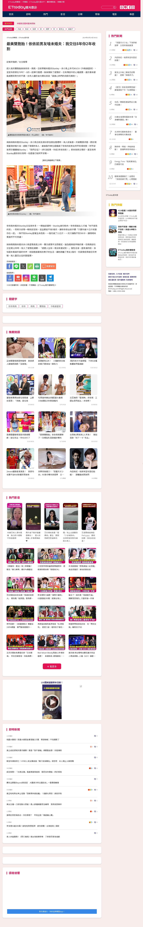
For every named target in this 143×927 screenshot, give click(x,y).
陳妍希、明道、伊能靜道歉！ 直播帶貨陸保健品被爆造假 (126, 148)
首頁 (11, 14)
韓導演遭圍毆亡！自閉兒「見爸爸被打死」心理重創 (126, 177)
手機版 (25, 2)
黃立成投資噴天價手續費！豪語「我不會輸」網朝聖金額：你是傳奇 (34, 750)
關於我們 (126, 274)
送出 (114, 7)
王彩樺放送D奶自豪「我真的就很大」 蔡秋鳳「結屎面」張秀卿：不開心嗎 (20, 598)
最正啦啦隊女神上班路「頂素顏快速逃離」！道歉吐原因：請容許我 (34, 793)
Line (125, 7)
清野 (47, 29)
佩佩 (32, 306)
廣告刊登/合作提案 (115, 277)
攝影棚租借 (51, 2)
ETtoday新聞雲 (14, 2)
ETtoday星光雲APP (37, 2)
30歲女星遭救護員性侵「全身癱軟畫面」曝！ (126, 118)
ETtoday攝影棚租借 (126, 249)
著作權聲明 (121, 280)
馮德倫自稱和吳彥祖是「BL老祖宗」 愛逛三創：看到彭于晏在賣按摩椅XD (51, 627)
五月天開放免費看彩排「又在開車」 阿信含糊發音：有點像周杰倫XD (20, 656)
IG (133, 7)
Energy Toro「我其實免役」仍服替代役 (126, 163)
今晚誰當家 (55, 306)
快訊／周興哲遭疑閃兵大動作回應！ (126, 103)
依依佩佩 (12, 306)
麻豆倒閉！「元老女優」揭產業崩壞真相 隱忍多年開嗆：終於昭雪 (34, 771)
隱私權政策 (112, 280)
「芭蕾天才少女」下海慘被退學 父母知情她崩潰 (126, 44)
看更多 (53, 666)
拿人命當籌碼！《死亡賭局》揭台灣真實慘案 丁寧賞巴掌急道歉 (33, 836)
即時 (28, 14)
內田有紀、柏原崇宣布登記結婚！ (126, 59)
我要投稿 (111, 274)
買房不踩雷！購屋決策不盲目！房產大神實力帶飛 (127, 229)
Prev (10, 519)
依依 (23, 306)
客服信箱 (126, 277)
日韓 (80, 14)
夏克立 (61, 29)
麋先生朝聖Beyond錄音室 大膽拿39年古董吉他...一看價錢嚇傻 (33, 782)
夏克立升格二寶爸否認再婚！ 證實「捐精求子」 (125, 73)
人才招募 (119, 274)
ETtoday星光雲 (23, 8)
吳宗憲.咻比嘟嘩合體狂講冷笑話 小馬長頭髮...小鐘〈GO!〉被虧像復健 (83, 656)
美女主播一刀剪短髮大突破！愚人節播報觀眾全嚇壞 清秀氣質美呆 (34, 804)
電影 (114, 14)
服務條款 (133, 277)
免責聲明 (129, 280)
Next (94, 519)
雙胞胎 (42, 306)
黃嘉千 (70, 29)
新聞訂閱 (60, 2)
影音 (63, 14)
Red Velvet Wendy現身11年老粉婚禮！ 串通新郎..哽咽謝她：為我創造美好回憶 (51, 656)
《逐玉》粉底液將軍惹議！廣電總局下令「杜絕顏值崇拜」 (126, 88)
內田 (19, 29)
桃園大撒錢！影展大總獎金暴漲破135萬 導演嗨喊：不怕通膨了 (33, 739)
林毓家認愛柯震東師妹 (26, 23)
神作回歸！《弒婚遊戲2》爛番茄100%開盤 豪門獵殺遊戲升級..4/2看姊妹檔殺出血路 (20, 627)
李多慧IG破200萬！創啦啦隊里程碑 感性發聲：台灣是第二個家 (33, 825)
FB (129, 7)
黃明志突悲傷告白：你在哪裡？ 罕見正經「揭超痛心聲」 (30, 815)
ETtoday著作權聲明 (46, 285)
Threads (121, 7)
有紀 (27, 29)
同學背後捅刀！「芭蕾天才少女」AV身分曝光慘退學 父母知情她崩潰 (51, 474)
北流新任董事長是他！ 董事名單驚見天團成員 (126, 133)
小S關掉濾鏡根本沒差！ (52, 682)
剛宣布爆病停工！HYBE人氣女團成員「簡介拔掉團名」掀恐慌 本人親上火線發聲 (40, 761)
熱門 (45, 14)
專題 (132, 14)
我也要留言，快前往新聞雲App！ (52, 911)
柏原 (34, 29)
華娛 (97, 14)
